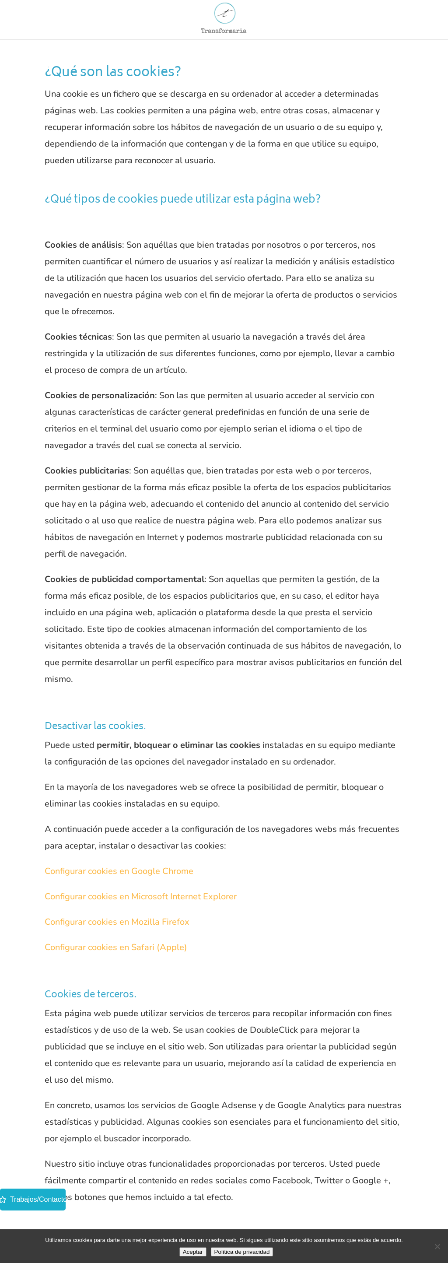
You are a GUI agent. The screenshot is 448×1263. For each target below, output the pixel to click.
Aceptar (193, 1252)
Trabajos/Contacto (33, 1199)
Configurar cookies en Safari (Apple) (116, 947)
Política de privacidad (242, 1252)
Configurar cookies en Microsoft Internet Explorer (141, 896)
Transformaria (223, 31)
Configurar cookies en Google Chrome (119, 871)
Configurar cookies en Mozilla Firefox (117, 922)
